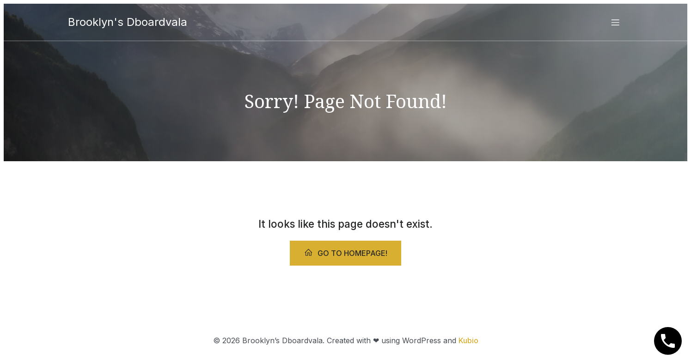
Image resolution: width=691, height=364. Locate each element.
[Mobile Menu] (616, 22)
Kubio (468, 340)
